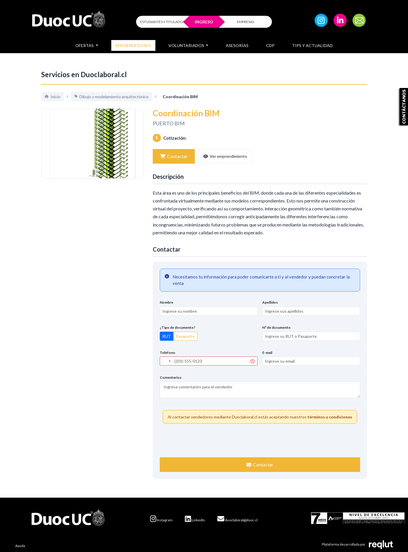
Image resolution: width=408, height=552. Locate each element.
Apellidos (270, 302)
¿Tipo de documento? (177, 327)
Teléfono (167, 352)
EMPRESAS (245, 22)
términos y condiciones (329, 416)
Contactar (173, 156)
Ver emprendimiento (225, 156)
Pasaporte (185, 336)
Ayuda (20, 546)
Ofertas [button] (85, 45)
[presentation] (260, 439)
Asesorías (237, 45)
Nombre (166, 302)
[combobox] (166, 361)
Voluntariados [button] (187, 45)
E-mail (267, 352)
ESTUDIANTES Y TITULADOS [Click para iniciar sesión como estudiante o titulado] (162, 22)
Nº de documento (276, 327)
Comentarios (170, 377)
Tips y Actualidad (312, 45)
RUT (166, 336)
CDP (270, 45)
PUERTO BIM (169, 123)
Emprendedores (133, 45)
